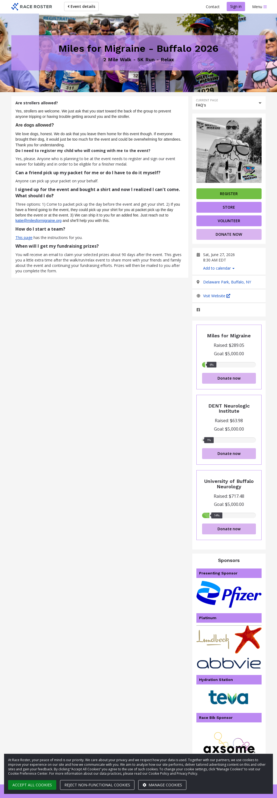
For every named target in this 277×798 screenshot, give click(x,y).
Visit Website (216, 295)
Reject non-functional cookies (97, 784)
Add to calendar (219, 268)
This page (23, 237)
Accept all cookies (32, 784)
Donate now (229, 234)
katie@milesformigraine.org (38, 220)
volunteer (229, 220)
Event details (81, 6)
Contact (213, 6)
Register (229, 193)
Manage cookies (162, 784)
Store (229, 207)
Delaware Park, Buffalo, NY (227, 282)
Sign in (236, 6)
